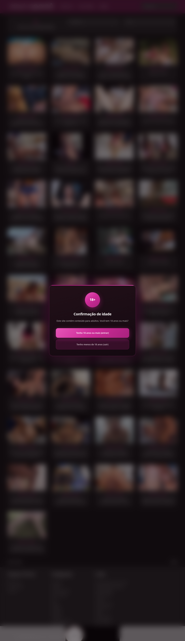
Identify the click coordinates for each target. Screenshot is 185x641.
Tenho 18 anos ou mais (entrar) (92, 332)
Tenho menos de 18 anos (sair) (92, 344)
